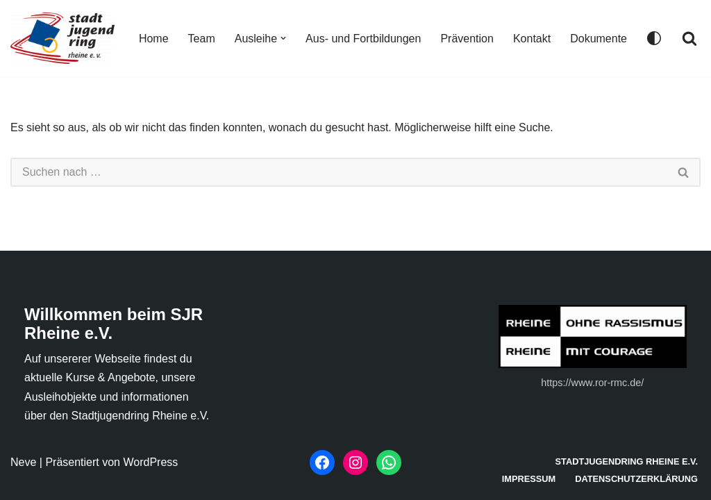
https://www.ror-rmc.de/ (592, 382)
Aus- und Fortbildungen (363, 38)
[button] (283, 38)
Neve (23, 462)
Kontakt (532, 38)
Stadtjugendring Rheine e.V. (627, 461)
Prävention (467, 38)
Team (201, 38)
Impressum (529, 479)
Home (154, 38)
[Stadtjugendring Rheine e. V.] (62, 38)
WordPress (150, 462)
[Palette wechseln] (654, 38)
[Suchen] (689, 38)
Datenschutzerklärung (636, 479)
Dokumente (598, 38)
